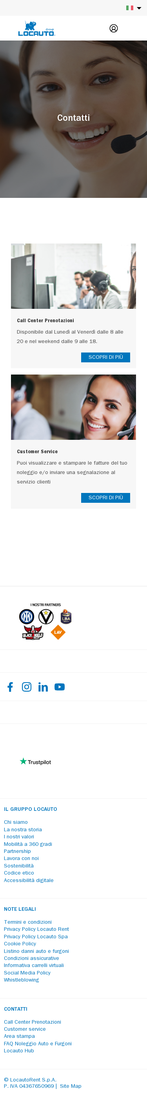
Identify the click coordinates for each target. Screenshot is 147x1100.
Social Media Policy (27, 973)
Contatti (15, 1009)
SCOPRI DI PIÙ (106, 357)
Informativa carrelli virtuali (34, 966)
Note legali (20, 909)
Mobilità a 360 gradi (28, 844)
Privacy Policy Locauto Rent (36, 929)
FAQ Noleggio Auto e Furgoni (38, 1044)
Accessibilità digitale (29, 881)
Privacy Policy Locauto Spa (36, 937)
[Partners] (45, 638)
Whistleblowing (21, 980)
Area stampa (19, 1036)
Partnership (17, 852)
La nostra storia (23, 830)
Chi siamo (16, 822)
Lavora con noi (21, 859)
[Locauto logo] (37, 28)
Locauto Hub (19, 1051)
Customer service (25, 1029)
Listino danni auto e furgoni (36, 951)
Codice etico (19, 873)
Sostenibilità (19, 866)
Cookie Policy (20, 944)
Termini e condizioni (28, 922)
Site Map (71, 1086)
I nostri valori (19, 837)
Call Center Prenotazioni (32, 1022)
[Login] (113, 28)
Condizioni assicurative (31, 959)
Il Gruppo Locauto (30, 809)
